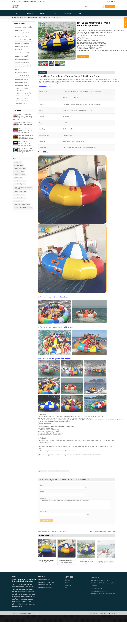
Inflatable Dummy (19, 36)
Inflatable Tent (18, 30)
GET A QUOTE (110, 6)
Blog (80, 13)
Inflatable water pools (19, 195)
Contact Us (67, 13)
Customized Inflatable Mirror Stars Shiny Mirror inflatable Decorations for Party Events (23, 117)
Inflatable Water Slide (21, 88)
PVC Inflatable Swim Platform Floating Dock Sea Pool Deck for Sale (24, 143)
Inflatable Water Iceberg (21, 95)
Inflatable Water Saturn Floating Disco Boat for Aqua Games (52, 538)
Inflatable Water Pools (21, 82)
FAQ (55, 13)
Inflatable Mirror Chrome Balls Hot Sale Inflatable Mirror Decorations (25, 130)
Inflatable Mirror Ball (20, 63)
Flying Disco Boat (42, 477)
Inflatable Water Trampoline (22, 93)
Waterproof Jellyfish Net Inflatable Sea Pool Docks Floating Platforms (25, 150)
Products (43, 13)
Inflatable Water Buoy (20, 79)
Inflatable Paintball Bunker (22, 43)
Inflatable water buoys (19, 181)
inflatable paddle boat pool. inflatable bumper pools (23, 187)
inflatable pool (17, 162)
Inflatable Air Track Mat (21, 72)
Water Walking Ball (20, 103)
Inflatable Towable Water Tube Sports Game (58, 477)
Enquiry (83, 61)
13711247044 (42, 1)
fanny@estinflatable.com (30, 1)
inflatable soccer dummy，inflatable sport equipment (23, 208)
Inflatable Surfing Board (19, 184)
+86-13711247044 (17, 1)
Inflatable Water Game (19, 17)
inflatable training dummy (20, 192)
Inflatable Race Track (20, 56)
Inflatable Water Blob (21, 98)
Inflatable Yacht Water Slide (22, 66)
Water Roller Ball (20, 90)
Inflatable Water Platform (21, 40)
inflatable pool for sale (19, 198)
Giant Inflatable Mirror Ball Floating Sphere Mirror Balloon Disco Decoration (25, 136)
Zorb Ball (17, 49)
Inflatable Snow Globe (21, 53)
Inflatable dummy (18, 178)
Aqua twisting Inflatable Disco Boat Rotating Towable (102, 538)
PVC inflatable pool (18, 201)
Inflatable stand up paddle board (22, 204)
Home (17, 13)
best (16, 69)
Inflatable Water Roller (19, 174)
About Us (30, 13)
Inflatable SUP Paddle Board (22, 27)
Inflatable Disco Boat (29, 17)
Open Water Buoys (18, 165)
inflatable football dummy (20, 168)
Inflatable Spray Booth (21, 46)
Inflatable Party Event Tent (22, 33)
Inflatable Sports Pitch (21, 59)
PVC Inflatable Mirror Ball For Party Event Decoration (25, 123)
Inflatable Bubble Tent (21, 76)
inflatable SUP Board (19, 171)
